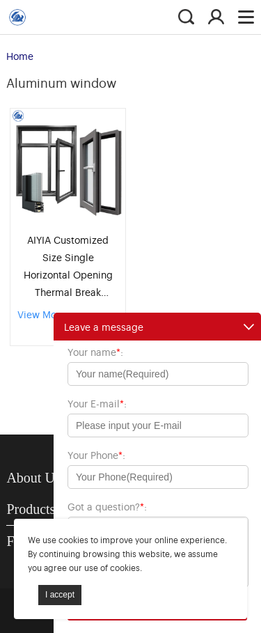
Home (19, 55)
